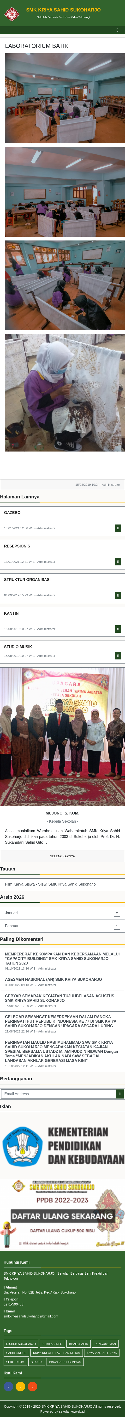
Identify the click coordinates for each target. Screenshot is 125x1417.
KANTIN (11, 613)
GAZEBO (12, 513)
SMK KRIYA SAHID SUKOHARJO (66, 1406)
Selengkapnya (62, 856)
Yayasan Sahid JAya (102, 1353)
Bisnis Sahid (78, 1344)
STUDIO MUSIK (18, 647)
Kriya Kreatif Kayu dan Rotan (56, 1353)
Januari (62, 913)
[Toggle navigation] (117, 29)
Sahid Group (16, 1353)
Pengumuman (105, 1344)
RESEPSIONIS (17, 546)
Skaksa (36, 1362)
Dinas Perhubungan (65, 1362)
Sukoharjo (15, 1362)
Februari (62, 926)
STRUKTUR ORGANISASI (27, 580)
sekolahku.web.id (72, 1411)
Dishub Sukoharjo (21, 1344)
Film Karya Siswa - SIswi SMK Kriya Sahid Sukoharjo (50, 884)
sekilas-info (52, 1344)
